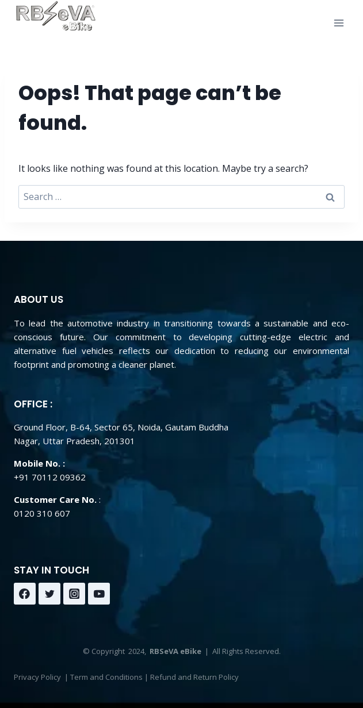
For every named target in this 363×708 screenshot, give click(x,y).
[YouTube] (99, 594)
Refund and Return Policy (194, 677)
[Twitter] (49, 594)
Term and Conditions (106, 677)
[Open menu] (338, 23)
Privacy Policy (37, 677)
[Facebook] (25, 594)
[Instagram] (74, 594)
